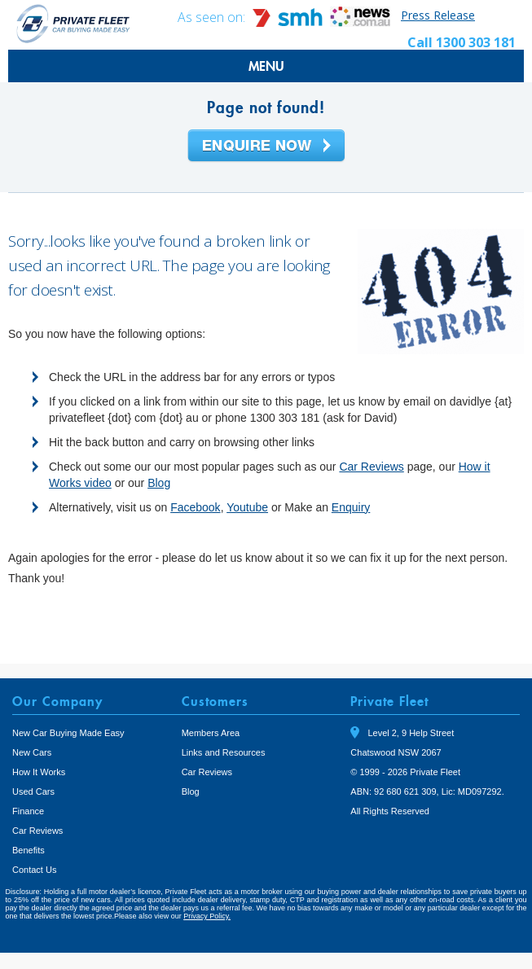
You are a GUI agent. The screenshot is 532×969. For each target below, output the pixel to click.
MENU (266, 66)
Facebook (195, 507)
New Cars (31, 752)
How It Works (38, 772)
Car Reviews (371, 466)
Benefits (28, 850)
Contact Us (34, 870)
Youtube (247, 507)
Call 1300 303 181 (461, 42)
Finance (28, 811)
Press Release (438, 15)
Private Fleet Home (73, 23)
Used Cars (33, 791)
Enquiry (351, 507)
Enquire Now (266, 146)
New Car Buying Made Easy (68, 733)
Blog (158, 482)
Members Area (211, 733)
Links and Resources (224, 752)
